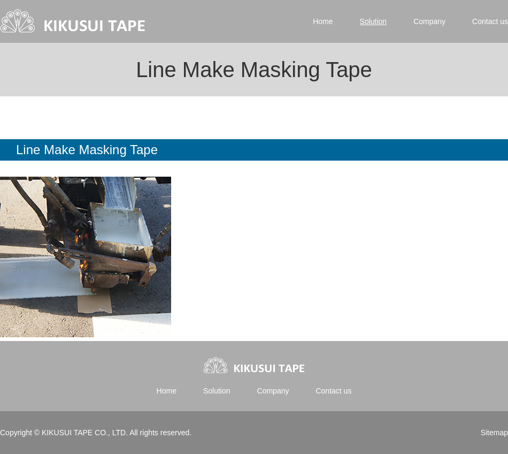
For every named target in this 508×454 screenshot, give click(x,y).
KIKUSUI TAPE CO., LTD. (84, 432)
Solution (373, 21)
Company (429, 21)
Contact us (490, 21)
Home (323, 21)
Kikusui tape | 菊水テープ (73, 21)
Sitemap (494, 432)
